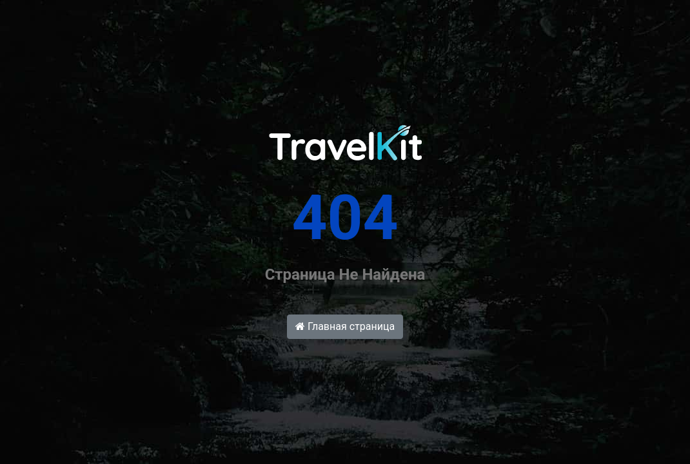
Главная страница (345, 326)
